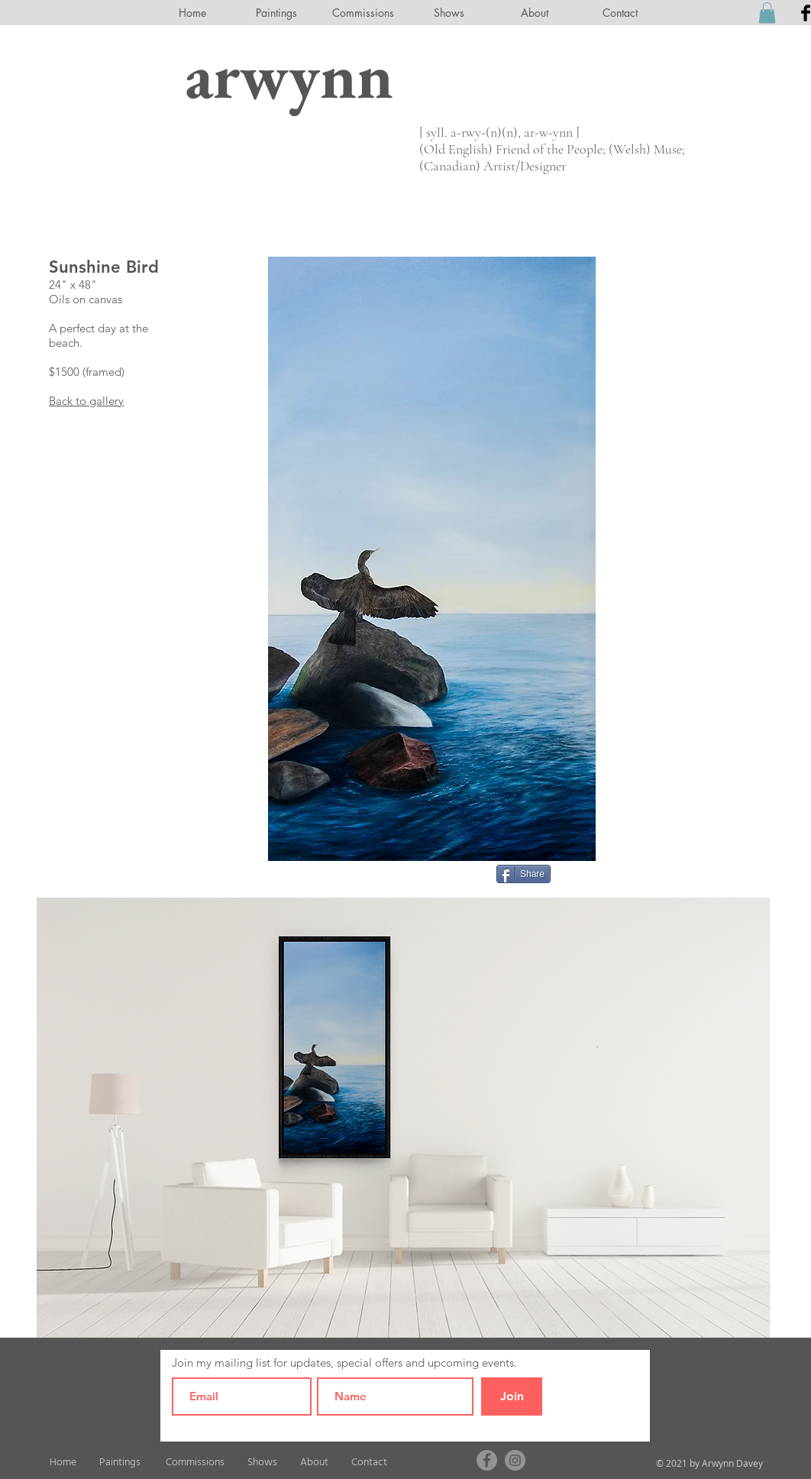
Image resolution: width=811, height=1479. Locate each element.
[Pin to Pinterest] (576, 872)
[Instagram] (515, 1460)
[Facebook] (487, 1460)
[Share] (523, 874)
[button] (767, 12)
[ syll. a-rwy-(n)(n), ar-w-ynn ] (499, 132)
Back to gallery (86, 400)
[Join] (511, 1396)
